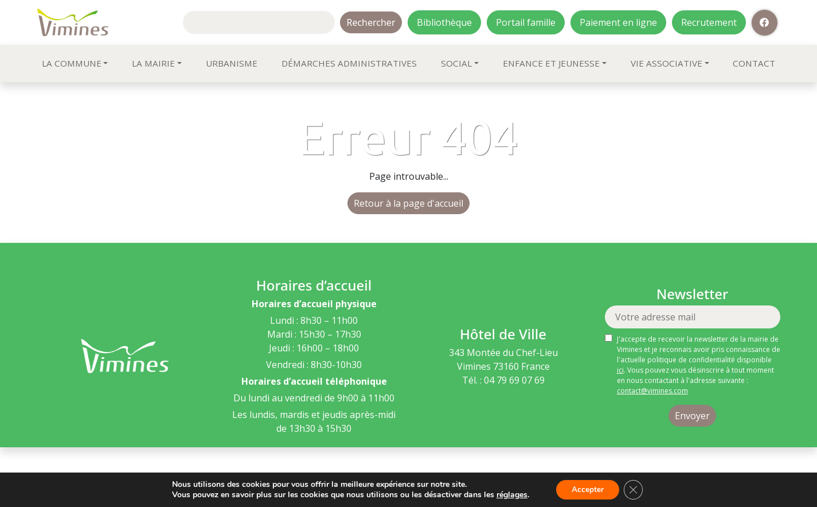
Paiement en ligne (618, 22)
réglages (509, 494)
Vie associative (666, 63)
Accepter (586, 488)
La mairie (153, 63)
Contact (754, 63)
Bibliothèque (444, 22)
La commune (71, 63)
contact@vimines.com (652, 391)
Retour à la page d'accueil (408, 203)
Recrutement (709, 22)
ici (620, 370)
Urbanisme (231, 63)
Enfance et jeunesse (551, 63)
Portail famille (526, 22)
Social (456, 63)
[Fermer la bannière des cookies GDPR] (634, 489)
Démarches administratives (349, 63)
